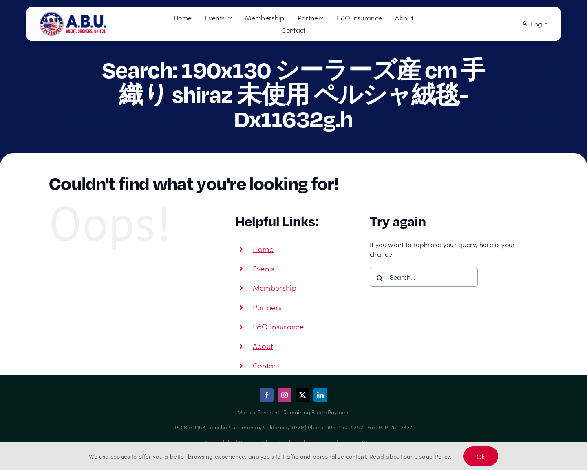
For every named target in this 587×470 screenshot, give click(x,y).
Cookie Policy (432, 456)
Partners (267, 307)
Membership (274, 287)
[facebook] (267, 395)
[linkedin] (320, 395)
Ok (481, 456)
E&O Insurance (278, 326)
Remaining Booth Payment (316, 412)
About (263, 346)
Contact (266, 365)
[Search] (379, 278)
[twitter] (302, 395)
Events (264, 268)
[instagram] (284, 395)
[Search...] (424, 277)
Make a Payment (258, 412)
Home (263, 249)
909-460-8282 (344, 427)
